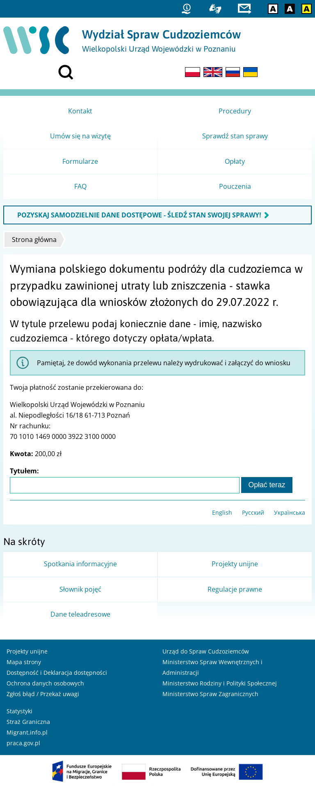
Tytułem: (24, 470)
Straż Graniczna (28, 722)
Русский (253, 512)
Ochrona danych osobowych (45, 683)
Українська (289, 512)
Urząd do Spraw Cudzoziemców (205, 651)
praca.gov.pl (23, 743)
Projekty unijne (27, 651)
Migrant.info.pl (27, 732)
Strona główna (34, 239)
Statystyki (19, 711)
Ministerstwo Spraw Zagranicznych (210, 694)
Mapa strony (24, 662)
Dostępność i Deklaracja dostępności (57, 672)
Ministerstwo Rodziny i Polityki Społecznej (219, 683)
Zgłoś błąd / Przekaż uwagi (43, 694)
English (222, 512)
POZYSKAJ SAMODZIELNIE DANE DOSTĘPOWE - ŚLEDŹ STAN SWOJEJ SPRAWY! (139, 214)
